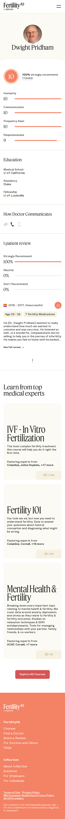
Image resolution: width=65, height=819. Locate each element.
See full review (12, 347)
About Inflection (15, 766)
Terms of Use (11, 792)
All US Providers (13, 798)
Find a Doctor (13, 733)
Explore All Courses (32, 674)
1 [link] (32, 360)
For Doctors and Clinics (20, 743)
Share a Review (14, 738)
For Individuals (13, 781)
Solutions (10, 771)
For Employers (14, 776)
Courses (9, 729)
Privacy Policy (31, 792)
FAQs (7, 748)
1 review (27, 78)
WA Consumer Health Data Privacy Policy (28, 795)
